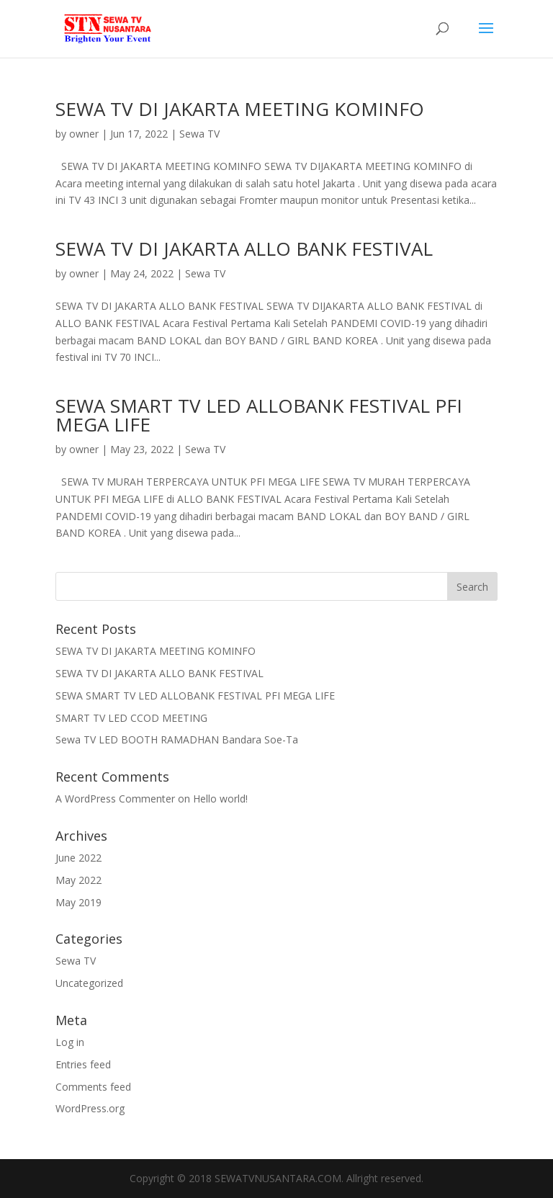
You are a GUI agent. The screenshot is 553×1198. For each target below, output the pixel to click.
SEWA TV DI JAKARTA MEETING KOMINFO (239, 109)
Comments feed (93, 1087)
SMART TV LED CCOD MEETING (131, 718)
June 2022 (78, 857)
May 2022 (78, 880)
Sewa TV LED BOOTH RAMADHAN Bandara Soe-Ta (176, 739)
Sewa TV (199, 133)
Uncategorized (89, 983)
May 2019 (78, 902)
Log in (69, 1042)
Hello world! (220, 798)
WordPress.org (90, 1108)
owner (84, 133)
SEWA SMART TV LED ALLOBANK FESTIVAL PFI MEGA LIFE (258, 415)
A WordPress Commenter (115, 798)
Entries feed (83, 1064)
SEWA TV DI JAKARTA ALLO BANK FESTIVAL (244, 248)
